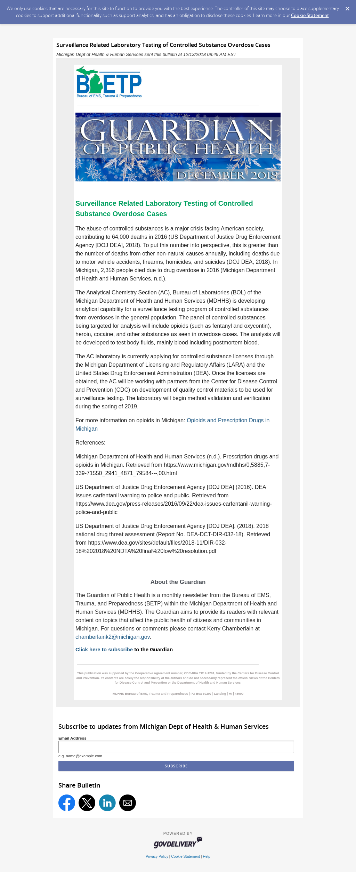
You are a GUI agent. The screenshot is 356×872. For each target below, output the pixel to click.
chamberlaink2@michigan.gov (112, 637)
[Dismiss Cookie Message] (347, 6)
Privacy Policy (157, 856)
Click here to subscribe (104, 649)
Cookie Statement (310, 15)
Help (206, 856)
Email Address (72, 738)
